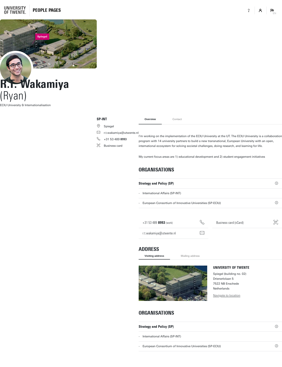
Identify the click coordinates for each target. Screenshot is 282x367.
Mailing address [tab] (190, 255)
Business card (113, 146)
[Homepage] (47, 10)
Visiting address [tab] (154, 255)
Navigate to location (226, 295)
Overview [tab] (150, 119)
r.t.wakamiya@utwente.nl (121, 133)
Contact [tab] (177, 119)
